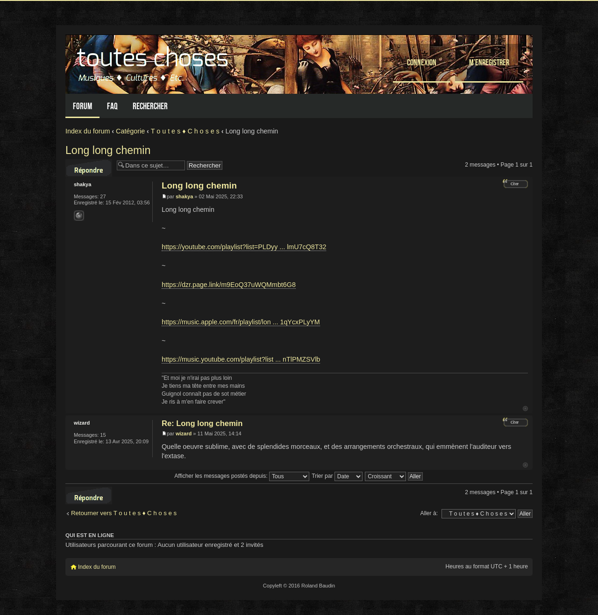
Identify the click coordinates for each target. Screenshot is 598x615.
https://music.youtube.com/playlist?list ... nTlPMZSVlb (241, 359)
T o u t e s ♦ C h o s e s (185, 131)
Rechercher (150, 106)
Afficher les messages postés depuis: (241, 476)
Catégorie (130, 131)
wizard (184, 433)
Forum (82, 106)
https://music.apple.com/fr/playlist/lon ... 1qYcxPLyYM (241, 322)
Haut (525, 408)
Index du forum (87, 131)
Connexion (421, 62)
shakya (184, 196)
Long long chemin (107, 150)
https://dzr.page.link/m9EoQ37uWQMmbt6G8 (229, 284)
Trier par (337, 476)
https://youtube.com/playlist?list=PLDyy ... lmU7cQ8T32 (244, 247)
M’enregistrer (489, 62)
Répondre (88, 168)
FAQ (112, 106)
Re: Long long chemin (202, 423)
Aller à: (429, 513)
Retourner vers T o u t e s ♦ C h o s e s (124, 513)
